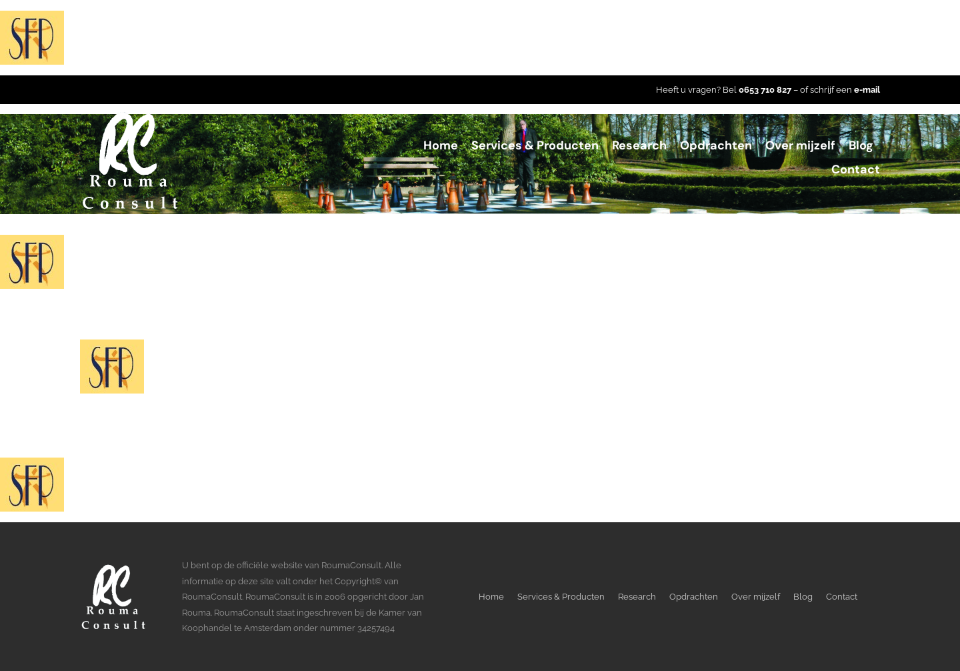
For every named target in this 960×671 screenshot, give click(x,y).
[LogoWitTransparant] (130, 115)
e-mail (867, 90)
